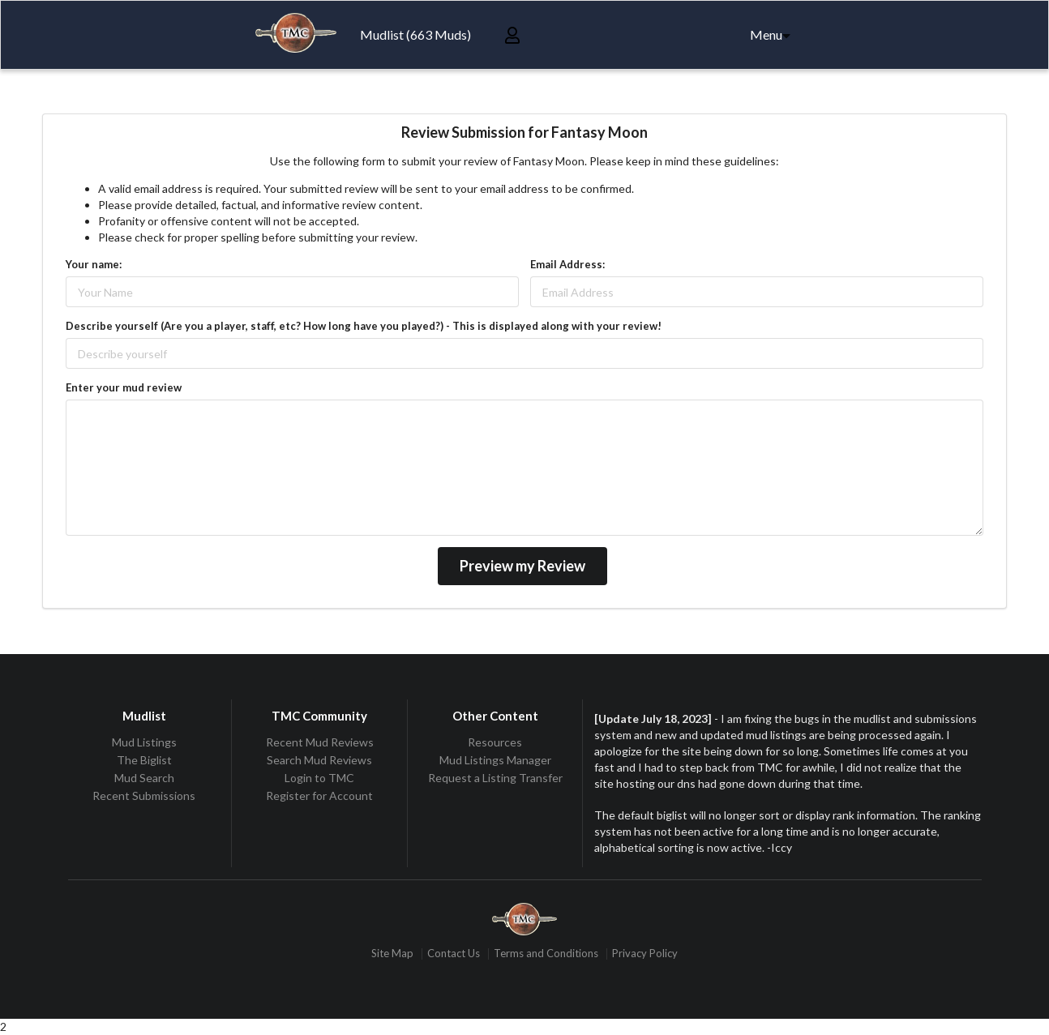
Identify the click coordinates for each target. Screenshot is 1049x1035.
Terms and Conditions (546, 953)
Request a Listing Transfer (495, 778)
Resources (495, 742)
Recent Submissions (143, 795)
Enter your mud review (124, 387)
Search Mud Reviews (319, 760)
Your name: (94, 264)
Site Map (392, 953)
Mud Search (144, 778)
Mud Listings (144, 742)
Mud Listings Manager (495, 760)
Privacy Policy (645, 953)
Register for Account (319, 795)
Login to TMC (319, 778)
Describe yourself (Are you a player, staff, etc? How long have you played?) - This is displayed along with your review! (364, 325)
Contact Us (453, 953)
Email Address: (567, 264)
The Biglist (144, 760)
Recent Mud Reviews (320, 742)
